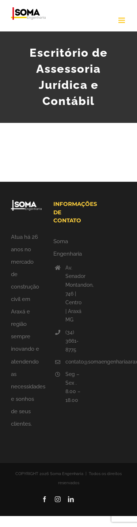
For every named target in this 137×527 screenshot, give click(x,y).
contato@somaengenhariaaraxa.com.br (74, 362)
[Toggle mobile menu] (122, 20)
